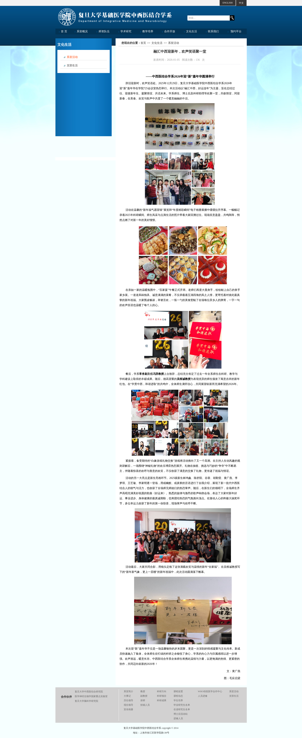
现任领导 (128, 705)
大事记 (127, 696)
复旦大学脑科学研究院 (86, 701)
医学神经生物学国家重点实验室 (91, 696)
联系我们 (213, 31)
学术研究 (125, 31)
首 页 (64, 31)
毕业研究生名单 (182, 705)
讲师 (142, 700)
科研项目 (161, 696)
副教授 (143, 696)
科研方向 (161, 691)
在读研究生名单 (182, 709)
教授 (142, 691)
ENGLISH (228, 2)
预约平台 (236, 31)
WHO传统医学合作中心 (210, 691)
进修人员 (178, 718)
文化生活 (191, 31)
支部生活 (72, 65)
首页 (143, 42)
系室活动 (72, 57)
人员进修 (202, 696)
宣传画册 (128, 709)
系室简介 (128, 691)
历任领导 (128, 700)
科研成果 (161, 700)
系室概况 (82, 31)
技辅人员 (145, 705)
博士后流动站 (181, 714)
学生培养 (178, 700)
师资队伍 (104, 31)
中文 (241, 3)
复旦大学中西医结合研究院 (89, 691)
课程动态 (178, 696)
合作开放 (169, 31)
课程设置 (178, 691)
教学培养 (147, 31)
